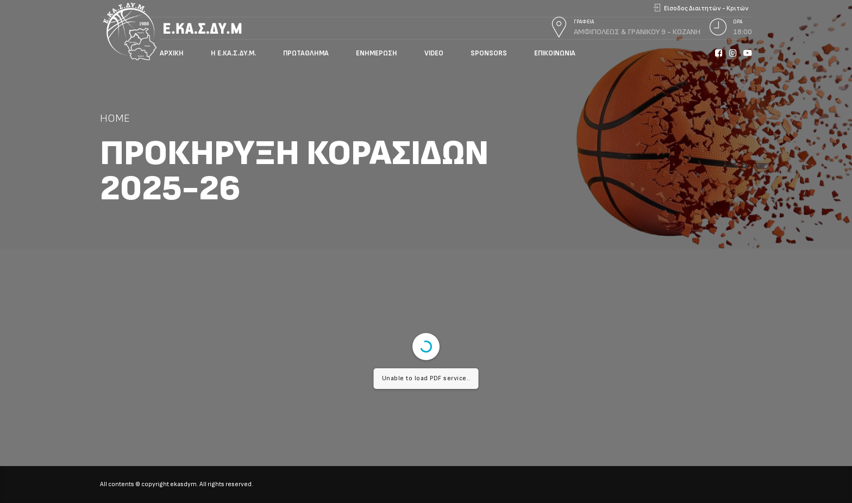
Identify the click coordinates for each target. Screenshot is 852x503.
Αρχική (172, 53)
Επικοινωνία (554, 53)
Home (115, 118)
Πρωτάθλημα (306, 53)
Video (433, 53)
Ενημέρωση (376, 53)
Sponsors (489, 53)
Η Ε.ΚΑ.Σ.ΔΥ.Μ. (233, 53)
